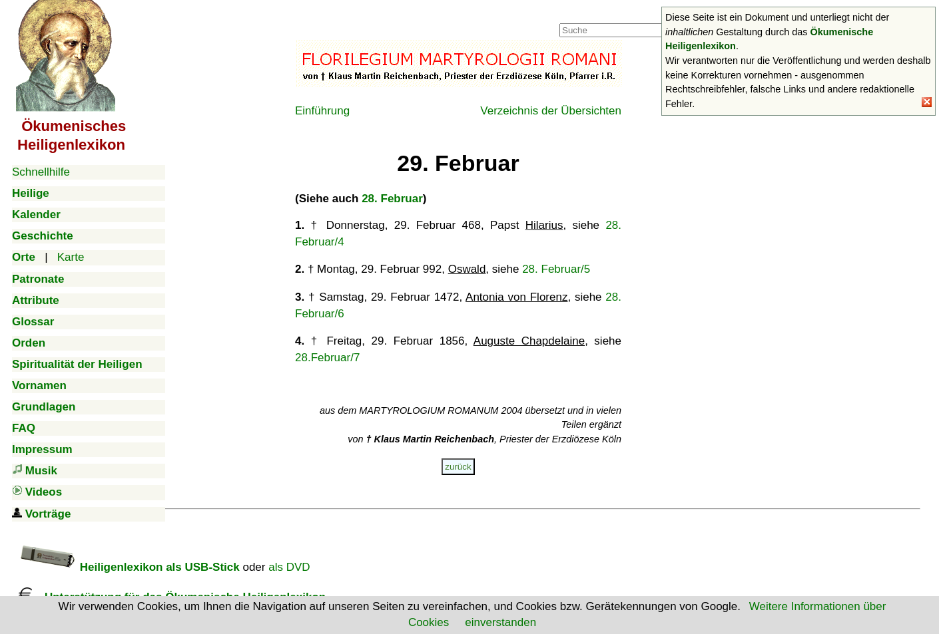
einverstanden (500, 622)
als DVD (289, 567)
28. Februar (392, 198)
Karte (71, 257)
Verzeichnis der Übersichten (550, 110)
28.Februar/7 (327, 357)
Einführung (322, 110)
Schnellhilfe (41, 172)
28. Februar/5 (556, 269)
